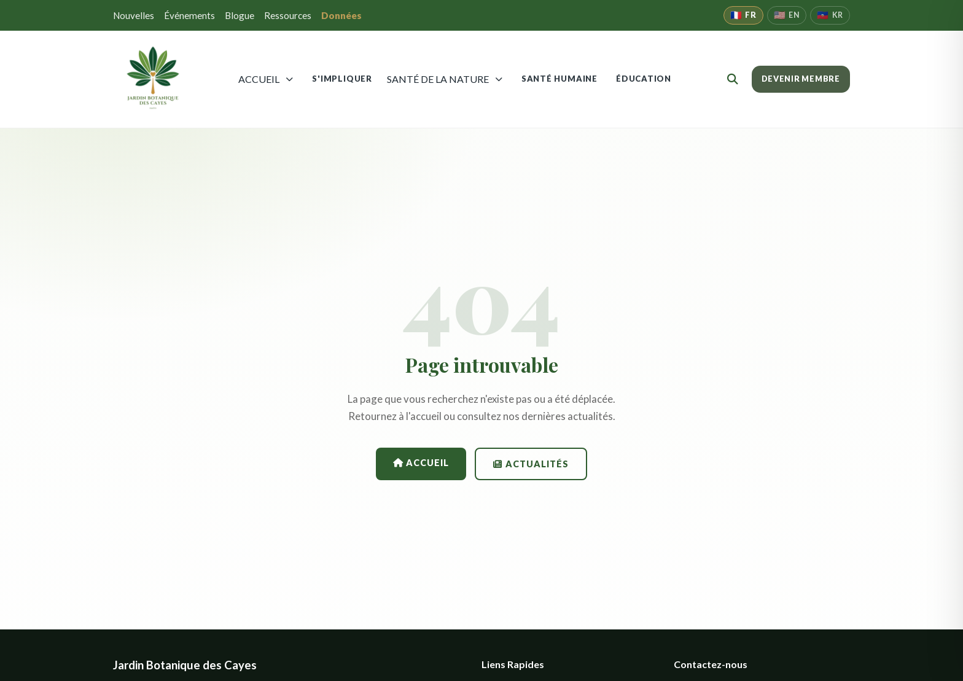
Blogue (239, 15)
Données (341, 15)
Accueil (421, 462)
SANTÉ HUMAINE (559, 79)
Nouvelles (133, 15)
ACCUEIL (258, 79)
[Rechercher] (732, 79)
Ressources (287, 15)
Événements (189, 15)
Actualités (530, 464)
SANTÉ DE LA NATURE (438, 79)
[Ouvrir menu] (289, 78)
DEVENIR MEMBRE (801, 79)
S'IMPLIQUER (342, 79)
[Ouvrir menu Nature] (499, 78)
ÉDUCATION (643, 79)
